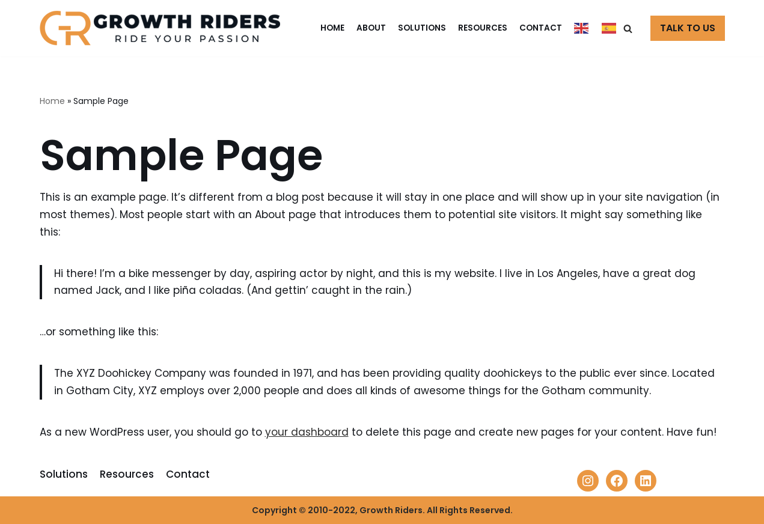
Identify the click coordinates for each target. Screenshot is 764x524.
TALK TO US (687, 28)
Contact (540, 28)
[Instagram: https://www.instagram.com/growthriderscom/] (588, 481)
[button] (627, 28)
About (371, 28)
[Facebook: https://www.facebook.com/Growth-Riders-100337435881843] (617, 481)
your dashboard (307, 432)
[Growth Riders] (163, 28)
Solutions (422, 28)
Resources (482, 28)
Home (332, 28)
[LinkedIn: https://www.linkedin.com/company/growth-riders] (645, 481)
